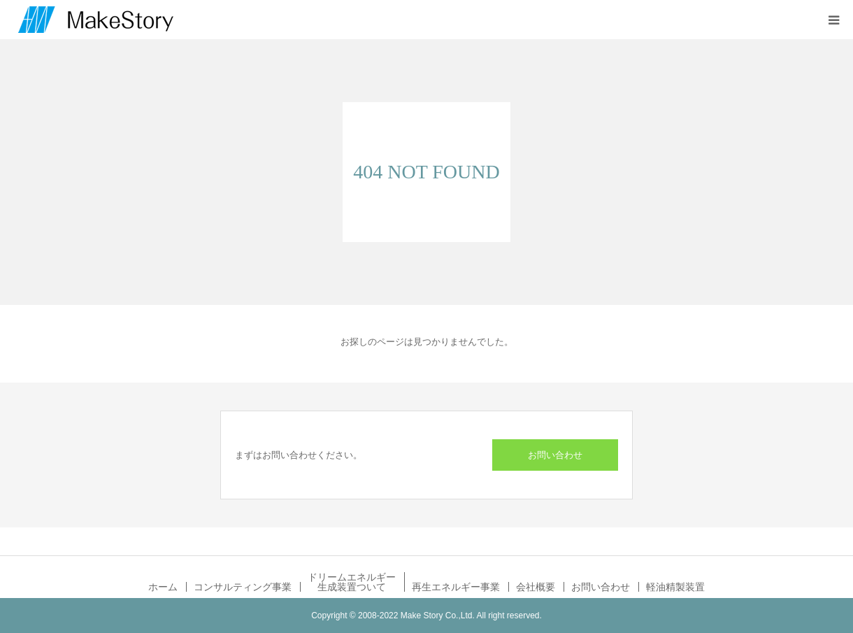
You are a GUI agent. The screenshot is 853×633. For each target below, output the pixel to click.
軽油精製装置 (675, 587)
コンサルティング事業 (243, 587)
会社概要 (535, 587)
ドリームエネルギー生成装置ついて (352, 582)
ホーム (163, 587)
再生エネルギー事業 (456, 587)
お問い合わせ (555, 455)
